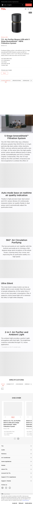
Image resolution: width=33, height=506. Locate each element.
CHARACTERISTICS (5, 80)
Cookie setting (28, 503)
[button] (14, 439)
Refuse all (21, 503)
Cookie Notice (25, 500)
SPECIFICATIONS (17, 80)
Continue (28, 5)
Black (4, 73)
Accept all (14, 503)
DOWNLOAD (26, 80)
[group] (16, 23)
